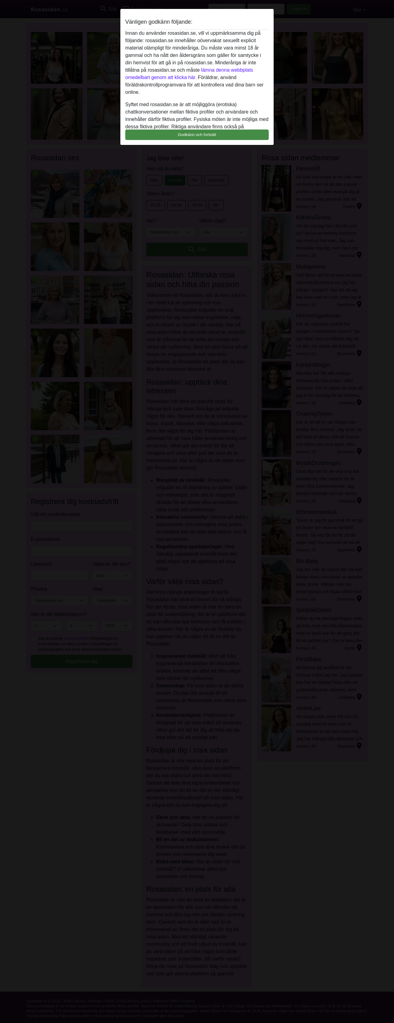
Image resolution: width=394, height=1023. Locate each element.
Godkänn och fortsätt (197, 134)
